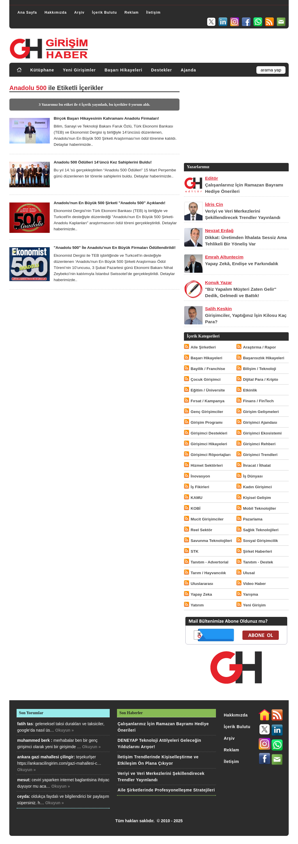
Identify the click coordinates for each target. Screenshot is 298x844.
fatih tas (25, 723)
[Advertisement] (235, 121)
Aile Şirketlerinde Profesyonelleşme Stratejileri (166, 790)
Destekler (161, 70)
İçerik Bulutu (104, 12)
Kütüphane (42, 70)
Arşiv (79, 12)
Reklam (132, 12)
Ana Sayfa (27, 12)
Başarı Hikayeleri (123, 70)
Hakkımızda (56, 12)
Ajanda (188, 70)
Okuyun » (64, 730)
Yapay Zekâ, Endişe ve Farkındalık (241, 263)
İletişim (153, 12)
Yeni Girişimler (79, 70)
